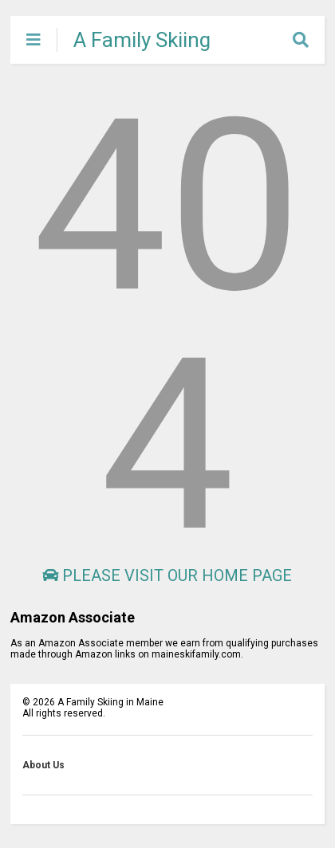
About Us (43, 765)
